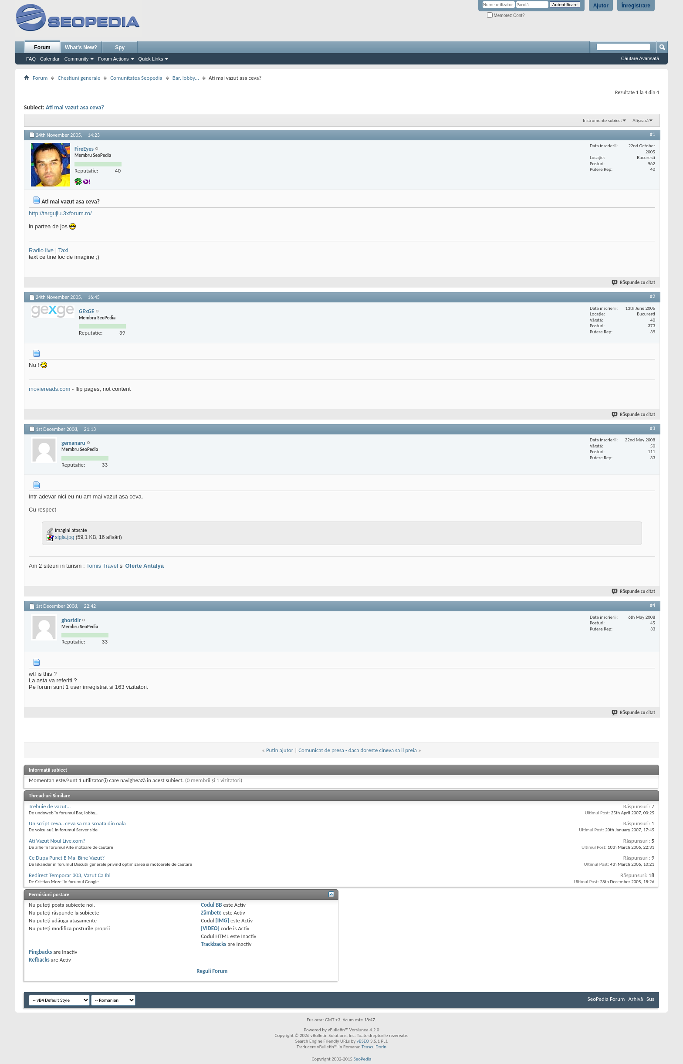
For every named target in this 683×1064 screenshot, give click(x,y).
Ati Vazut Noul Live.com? (57, 840)
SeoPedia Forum (606, 999)
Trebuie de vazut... (50, 806)
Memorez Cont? (506, 15)
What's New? (81, 47)
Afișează (640, 120)
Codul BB (211, 904)
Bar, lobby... (185, 78)
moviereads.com (49, 389)
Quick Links (151, 58)
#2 (652, 296)
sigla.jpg (64, 537)
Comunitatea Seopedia (136, 78)
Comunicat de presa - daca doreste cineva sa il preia (357, 750)
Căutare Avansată (640, 58)
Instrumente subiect (602, 120)
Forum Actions (113, 58)
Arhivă (635, 999)
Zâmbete (211, 912)
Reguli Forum (211, 971)
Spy (120, 47)
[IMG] (223, 920)
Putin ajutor (279, 750)
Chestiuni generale (78, 78)
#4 (652, 605)
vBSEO (363, 1041)
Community (76, 58)
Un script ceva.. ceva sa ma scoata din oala (77, 823)
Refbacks (39, 959)
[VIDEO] (210, 928)
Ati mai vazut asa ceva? (75, 107)
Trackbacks (213, 944)
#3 (652, 428)
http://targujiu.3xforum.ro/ (60, 213)
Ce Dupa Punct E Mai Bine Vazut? (67, 857)
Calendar (50, 58)
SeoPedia (363, 1059)
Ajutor (601, 6)
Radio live (41, 250)
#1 (652, 134)
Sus (650, 999)
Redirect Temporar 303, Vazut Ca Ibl (70, 875)
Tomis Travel (102, 565)
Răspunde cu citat (633, 282)
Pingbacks (40, 952)
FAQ (31, 58)
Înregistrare (636, 6)
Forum (42, 47)
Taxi (63, 250)
